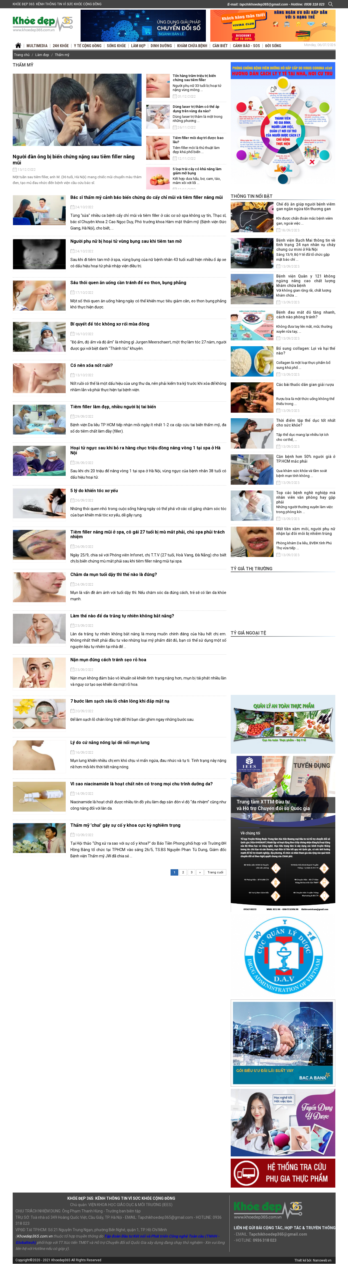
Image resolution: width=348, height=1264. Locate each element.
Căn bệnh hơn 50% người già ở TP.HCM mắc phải (305, 458)
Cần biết (220, 46)
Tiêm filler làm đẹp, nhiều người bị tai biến (113, 406)
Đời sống (273, 46)
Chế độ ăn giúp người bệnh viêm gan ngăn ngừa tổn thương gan (305, 206)
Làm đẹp (138, 46)
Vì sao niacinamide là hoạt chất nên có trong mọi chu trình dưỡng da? (141, 783)
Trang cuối (215, 872)
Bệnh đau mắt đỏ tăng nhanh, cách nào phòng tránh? (305, 314)
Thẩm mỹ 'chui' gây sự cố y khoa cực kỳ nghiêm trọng (125, 825)
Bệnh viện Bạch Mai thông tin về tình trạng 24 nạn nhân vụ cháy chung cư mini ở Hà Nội (305, 245)
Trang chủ (22, 55)
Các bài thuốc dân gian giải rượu (305, 384)
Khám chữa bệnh (192, 46)
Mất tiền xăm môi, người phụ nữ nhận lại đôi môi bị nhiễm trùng (305, 531)
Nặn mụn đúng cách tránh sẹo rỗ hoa (108, 659)
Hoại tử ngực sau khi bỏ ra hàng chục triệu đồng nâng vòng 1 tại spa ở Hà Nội (145, 450)
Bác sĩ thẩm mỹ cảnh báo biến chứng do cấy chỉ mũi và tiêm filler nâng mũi (146, 197)
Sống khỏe (116, 46)
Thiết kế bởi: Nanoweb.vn (312, 1260)
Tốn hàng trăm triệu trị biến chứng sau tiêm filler (194, 78)
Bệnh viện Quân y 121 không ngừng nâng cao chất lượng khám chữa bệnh (305, 281)
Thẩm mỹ (62, 55)
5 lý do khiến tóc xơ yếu (94, 490)
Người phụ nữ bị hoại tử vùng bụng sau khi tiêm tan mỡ (126, 241)
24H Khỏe (61, 46)
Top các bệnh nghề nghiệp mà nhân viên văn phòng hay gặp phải (305, 497)
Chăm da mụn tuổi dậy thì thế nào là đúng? (113, 574)
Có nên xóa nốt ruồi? (91, 365)
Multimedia (36, 46)
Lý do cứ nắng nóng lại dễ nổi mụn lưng (110, 742)
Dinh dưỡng (161, 46)
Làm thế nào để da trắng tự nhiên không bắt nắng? (122, 615)
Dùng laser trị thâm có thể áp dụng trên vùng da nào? (196, 109)
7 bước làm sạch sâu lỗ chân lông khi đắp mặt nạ (119, 701)
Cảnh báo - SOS (246, 46)
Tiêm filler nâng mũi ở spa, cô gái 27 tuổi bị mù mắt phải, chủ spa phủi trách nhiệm (147, 534)
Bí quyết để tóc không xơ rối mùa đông (109, 324)
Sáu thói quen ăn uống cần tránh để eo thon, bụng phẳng (128, 282)
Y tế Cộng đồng (88, 46)
